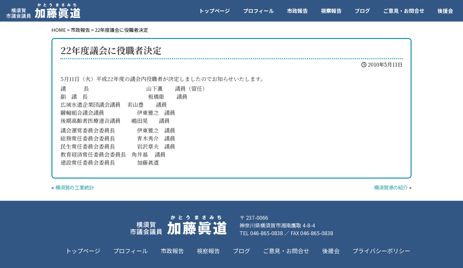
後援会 (445, 10)
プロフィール (258, 10)
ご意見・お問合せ (403, 10)
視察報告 (331, 10)
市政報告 (297, 10)
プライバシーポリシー (381, 250)
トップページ (214, 10)
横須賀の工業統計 (75, 187)
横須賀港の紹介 (390, 187)
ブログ (362, 10)
